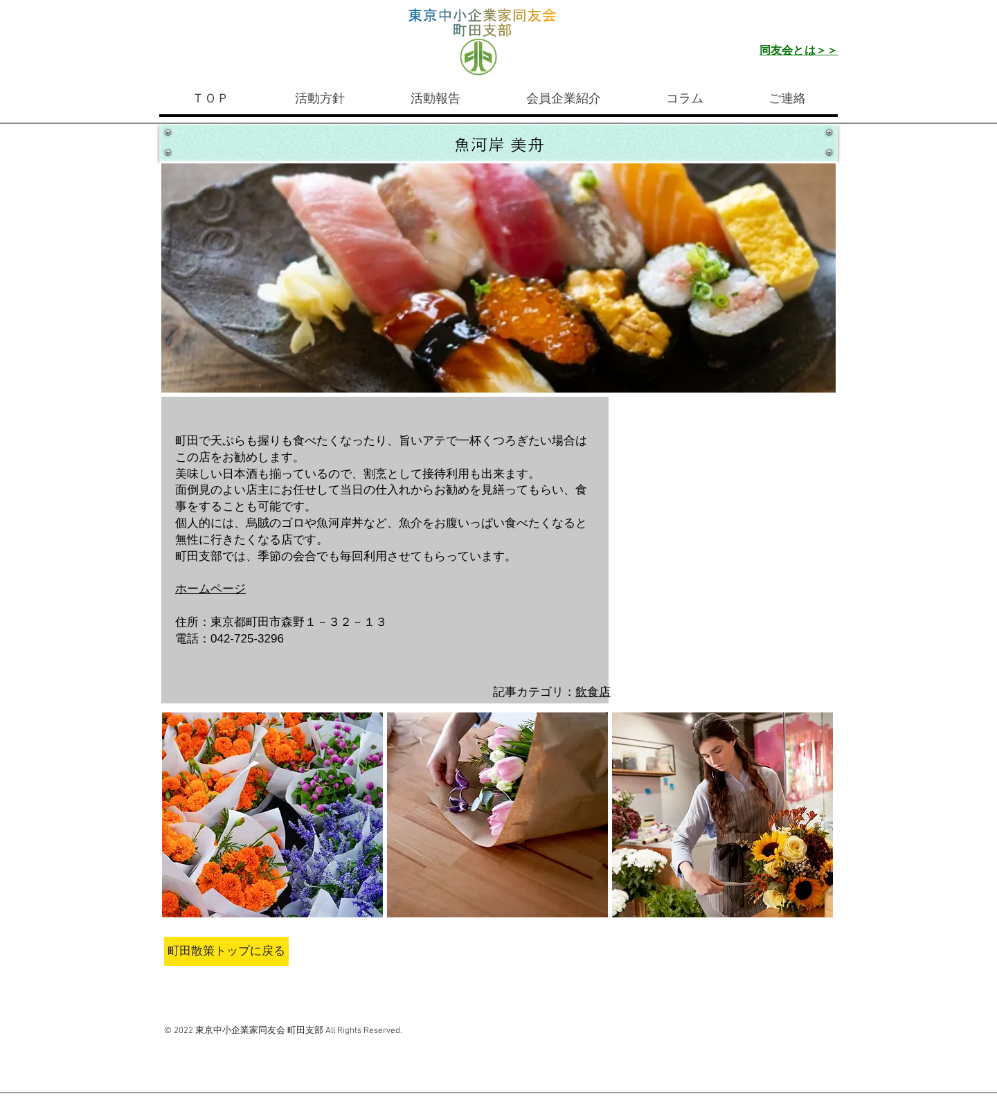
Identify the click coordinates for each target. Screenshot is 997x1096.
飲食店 (593, 692)
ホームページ (210, 588)
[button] (272, 814)
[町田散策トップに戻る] (226, 951)
